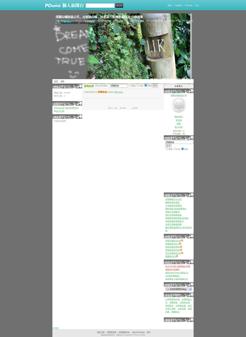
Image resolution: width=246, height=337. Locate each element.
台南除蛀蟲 (181, 305)
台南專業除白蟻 (172, 299)
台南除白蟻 (185, 302)
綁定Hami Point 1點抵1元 (176, 272)
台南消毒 (182, 309)
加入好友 (179, 127)
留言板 (179, 120)
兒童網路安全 (124, 332)
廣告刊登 (101, 332)
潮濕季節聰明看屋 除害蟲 (176, 218)
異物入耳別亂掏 (172, 212)
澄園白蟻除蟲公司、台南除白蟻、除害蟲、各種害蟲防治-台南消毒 (99, 16)
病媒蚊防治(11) (172, 244)
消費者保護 (111, 332)
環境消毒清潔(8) (172, 247)
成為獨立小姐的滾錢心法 (176, 279)
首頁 (56, 81)
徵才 (149, 332)
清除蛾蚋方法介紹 (173, 199)
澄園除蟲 (173, 302)
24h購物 (178, 5)
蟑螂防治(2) (170, 256)
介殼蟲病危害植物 (173, 205)
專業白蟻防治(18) (173, 241)
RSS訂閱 (60, 108)
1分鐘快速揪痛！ (173, 276)
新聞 (169, 5)
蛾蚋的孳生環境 (172, 202)
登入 (197, 5)
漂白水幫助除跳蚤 (173, 215)
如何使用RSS (72, 108)
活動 (62, 81)
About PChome (138, 332)
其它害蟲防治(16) (173, 253)
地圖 (179, 123)
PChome (188, 5)
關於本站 (179, 117)
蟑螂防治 (175, 312)
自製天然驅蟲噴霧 (173, 224)
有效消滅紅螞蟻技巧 (174, 221)
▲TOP (134, 108)
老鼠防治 (169, 305)
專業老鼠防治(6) (172, 250)
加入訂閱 (60, 111)
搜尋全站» (118, 92)
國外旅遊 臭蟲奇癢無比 (175, 209)
